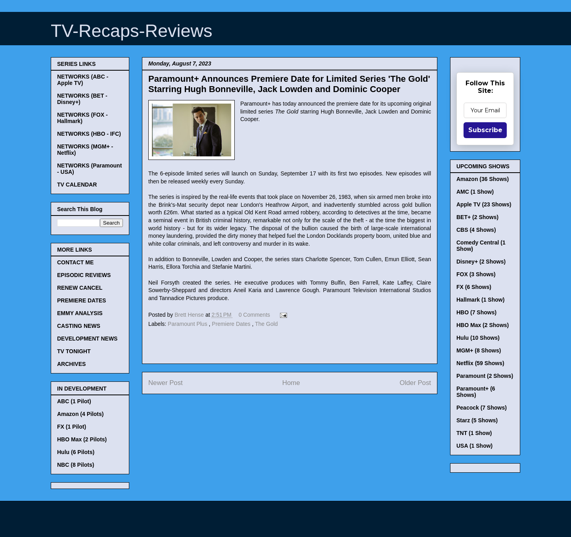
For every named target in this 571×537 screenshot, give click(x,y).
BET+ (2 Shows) (477, 217)
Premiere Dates (232, 324)
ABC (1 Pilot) (74, 401)
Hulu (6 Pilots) (75, 452)
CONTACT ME (75, 262)
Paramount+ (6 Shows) (475, 391)
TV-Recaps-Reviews (132, 31)
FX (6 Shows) (473, 287)
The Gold (266, 324)
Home (291, 383)
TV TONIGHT (74, 351)
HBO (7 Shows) (476, 312)
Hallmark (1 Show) (480, 299)
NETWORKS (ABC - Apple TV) (82, 79)
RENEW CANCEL (79, 288)
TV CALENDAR (77, 184)
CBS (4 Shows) (476, 230)
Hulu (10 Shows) (478, 338)
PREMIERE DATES (81, 300)
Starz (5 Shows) (477, 420)
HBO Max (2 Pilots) (82, 439)
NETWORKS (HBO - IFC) (89, 134)
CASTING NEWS (78, 326)
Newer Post (165, 383)
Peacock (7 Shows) (481, 407)
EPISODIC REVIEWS (84, 275)
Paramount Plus (188, 324)
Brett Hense (189, 315)
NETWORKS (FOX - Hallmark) (82, 118)
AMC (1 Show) (475, 192)
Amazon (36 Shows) (482, 179)
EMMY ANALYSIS (80, 313)
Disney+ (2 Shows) (481, 261)
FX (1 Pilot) (71, 426)
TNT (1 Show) (474, 433)
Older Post (415, 383)
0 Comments (254, 315)
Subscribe (485, 130)
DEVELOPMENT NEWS (87, 338)
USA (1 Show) (474, 446)
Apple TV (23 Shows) (483, 204)
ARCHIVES (71, 364)
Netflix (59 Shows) (480, 363)
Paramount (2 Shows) (484, 376)
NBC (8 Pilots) (75, 465)
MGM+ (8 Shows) (478, 350)
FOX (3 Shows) (476, 274)
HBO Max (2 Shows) (482, 325)
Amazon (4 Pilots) (80, 414)
